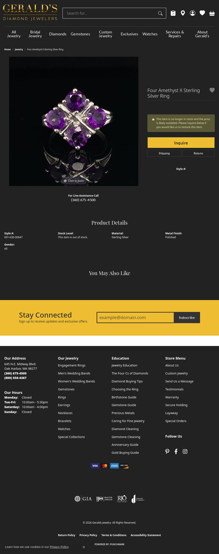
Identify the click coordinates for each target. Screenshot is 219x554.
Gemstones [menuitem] (66, 389)
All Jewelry (13, 33)
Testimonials (174, 389)
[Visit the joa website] (138, 498)
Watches (150, 33)
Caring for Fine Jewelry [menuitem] (128, 421)
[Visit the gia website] (83, 498)
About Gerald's (202, 33)
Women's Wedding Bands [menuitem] (76, 381)
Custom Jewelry (105, 33)
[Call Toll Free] (15, 378)
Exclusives (129, 33)
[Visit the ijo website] (104, 498)
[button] (192, 13)
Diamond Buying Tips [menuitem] (127, 381)
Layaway (171, 413)
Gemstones (80, 33)
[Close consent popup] (84, 547)
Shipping (164, 153)
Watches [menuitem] (64, 429)
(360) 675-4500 (83, 199)
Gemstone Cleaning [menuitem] (126, 437)
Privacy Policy (88, 535)
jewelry (19, 49)
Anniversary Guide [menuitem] (125, 445)
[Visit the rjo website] (122, 498)
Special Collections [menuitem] (71, 437)
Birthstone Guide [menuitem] (124, 397)
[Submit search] (161, 13)
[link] (173, 13)
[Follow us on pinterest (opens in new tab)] (167, 451)
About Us (172, 365)
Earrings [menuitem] (64, 405)
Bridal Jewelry (35, 33)
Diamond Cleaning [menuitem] (125, 429)
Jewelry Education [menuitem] (124, 365)
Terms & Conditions (114, 535)
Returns (198, 153)
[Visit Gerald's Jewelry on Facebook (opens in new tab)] (176, 451)
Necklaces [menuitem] (65, 413)
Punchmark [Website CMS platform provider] (117, 544)
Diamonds (57, 33)
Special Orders (175, 421)
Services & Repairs (175, 33)
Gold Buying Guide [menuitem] (125, 453)
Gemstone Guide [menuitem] (124, 405)
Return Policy (66, 535)
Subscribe (187, 317)
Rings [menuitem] (62, 397)
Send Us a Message (179, 381)
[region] (73, 121)
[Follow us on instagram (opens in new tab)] (185, 451)
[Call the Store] (15, 373)
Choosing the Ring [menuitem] (125, 389)
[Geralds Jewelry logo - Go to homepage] (30, 13)
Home (7, 49)
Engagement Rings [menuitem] (72, 365)
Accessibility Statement (146, 535)
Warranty (172, 397)
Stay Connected (45, 315)
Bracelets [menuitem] (64, 421)
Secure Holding (176, 405)
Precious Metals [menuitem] (123, 413)
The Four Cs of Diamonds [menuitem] (130, 373)
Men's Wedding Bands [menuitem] (74, 373)
